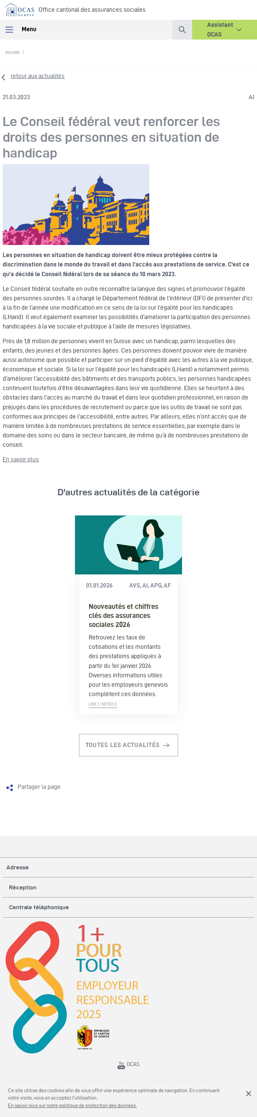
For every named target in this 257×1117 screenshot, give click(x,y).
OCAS (128, 1064)
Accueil (12, 52)
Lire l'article (103, 703)
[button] (182, 28)
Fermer (248, 1093)
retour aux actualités (38, 75)
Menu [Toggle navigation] (20, 29)
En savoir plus (21, 459)
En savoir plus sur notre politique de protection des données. (72, 1105)
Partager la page (39, 786)
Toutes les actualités (123, 744)
